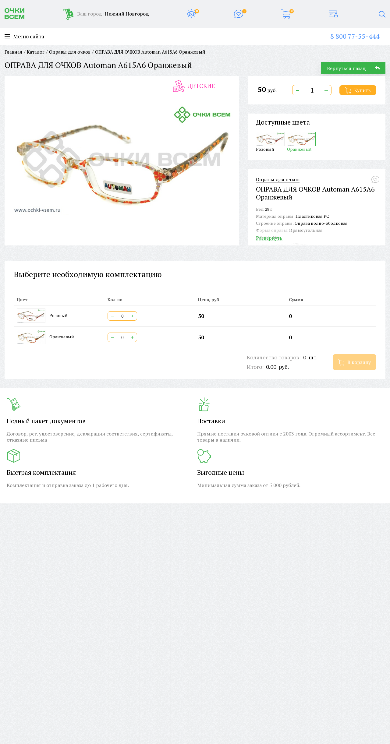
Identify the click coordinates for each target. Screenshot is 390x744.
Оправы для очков (278, 179)
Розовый (270, 142)
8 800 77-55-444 (354, 36)
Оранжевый (301, 142)
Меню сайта (24, 36)
